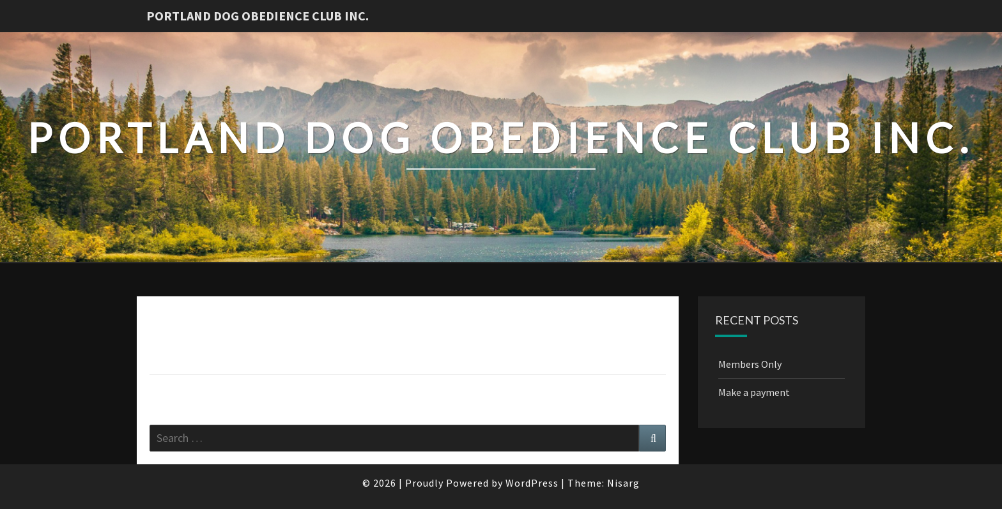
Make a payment (754, 392)
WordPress (532, 482)
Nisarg (623, 482)
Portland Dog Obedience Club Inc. (257, 16)
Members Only (750, 364)
